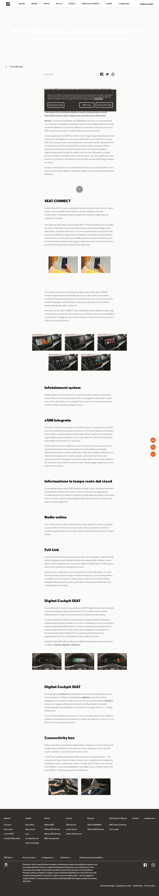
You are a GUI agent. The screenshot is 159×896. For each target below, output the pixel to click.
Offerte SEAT (49, 875)
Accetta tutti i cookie (104, 105)
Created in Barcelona (12, 889)
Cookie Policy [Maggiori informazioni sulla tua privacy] (98, 98)
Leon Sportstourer (32, 889)
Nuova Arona (30, 880)
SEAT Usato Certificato (90, 4)
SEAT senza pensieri (51, 889)
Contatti (109, 4)
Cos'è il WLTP (9, 885)
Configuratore (124, 4)
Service (59, 4)
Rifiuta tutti (87, 105)
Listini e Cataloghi (32, 894)
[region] (80, 100)
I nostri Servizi (71, 880)
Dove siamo (8, 880)
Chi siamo (7, 875)
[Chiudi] (113, 92)
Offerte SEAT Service (52, 880)
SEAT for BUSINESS (94, 875)
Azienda (22, 4)
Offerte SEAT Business (52, 885)
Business (72, 4)
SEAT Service (71, 875)
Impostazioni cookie (56, 105)
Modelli (34, 4)
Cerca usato (113, 880)
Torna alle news (16, 67)
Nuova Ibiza (29, 875)
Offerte (46, 4)
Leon (27, 885)
